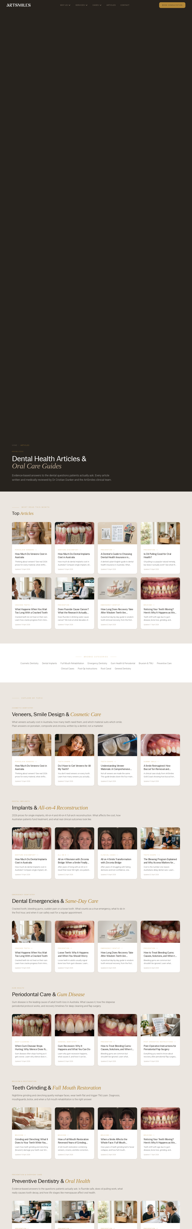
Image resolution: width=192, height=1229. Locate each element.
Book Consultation (172, 5)
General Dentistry (123, 668)
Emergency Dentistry (97, 663)
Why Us (65, 5)
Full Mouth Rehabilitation (72, 663)
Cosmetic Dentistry (29, 663)
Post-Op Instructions (87, 668)
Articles (111, 5)
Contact (124, 5)
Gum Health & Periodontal (123, 663)
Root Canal (106, 668)
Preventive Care (164, 663)
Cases (97, 5)
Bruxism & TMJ (146, 663)
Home (14, 445)
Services (81, 5)
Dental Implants (49, 663)
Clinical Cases (67, 668)
